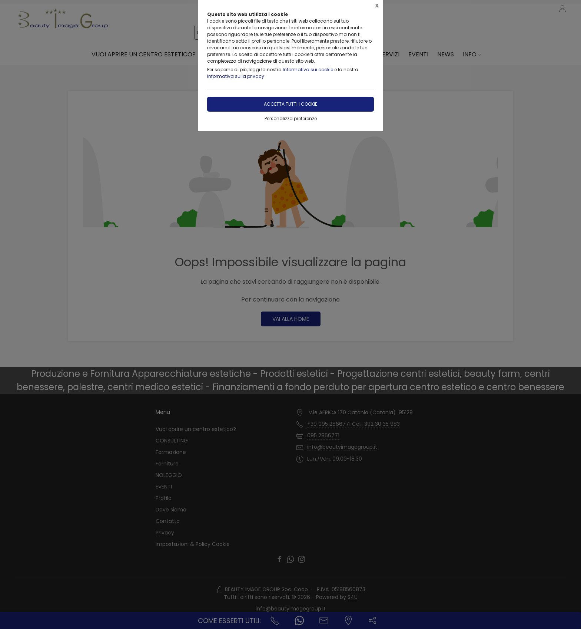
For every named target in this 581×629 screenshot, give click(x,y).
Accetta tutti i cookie (290, 104)
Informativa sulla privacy (235, 76)
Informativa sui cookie (308, 69)
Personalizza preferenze (291, 118)
